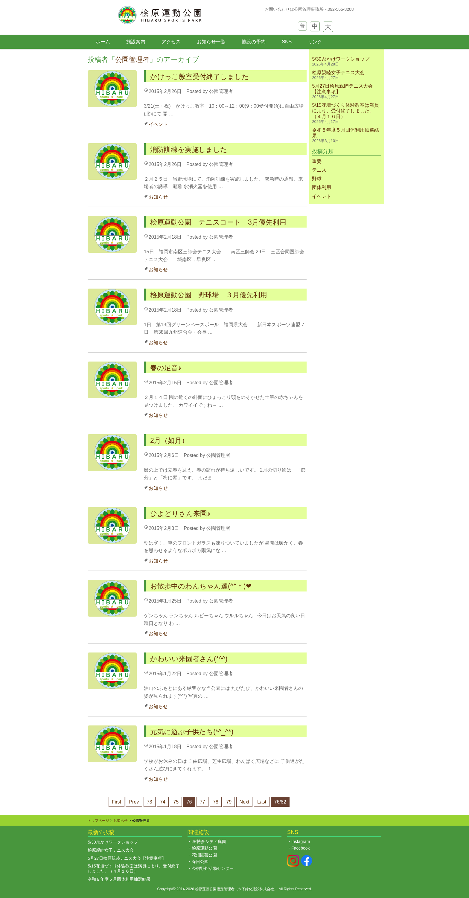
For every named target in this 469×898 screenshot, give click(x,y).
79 (229, 801)
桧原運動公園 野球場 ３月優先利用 (212, 295)
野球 (317, 178)
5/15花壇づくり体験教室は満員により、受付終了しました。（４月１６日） (345, 111)
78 (215, 801)
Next (244, 801)
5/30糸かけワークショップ (340, 59)
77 (202, 801)
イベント (158, 124)
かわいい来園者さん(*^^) (189, 659)
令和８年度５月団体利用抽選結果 (119, 879)
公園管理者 (132, 59)
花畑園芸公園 (204, 855)
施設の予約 (254, 41)
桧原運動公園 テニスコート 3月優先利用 (218, 222)
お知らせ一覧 (211, 41)
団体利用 (321, 187)
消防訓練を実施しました (188, 149)
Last (261, 801)
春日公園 (200, 861)
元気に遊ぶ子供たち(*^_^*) (192, 732)
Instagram (300, 841)
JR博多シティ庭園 (209, 841)
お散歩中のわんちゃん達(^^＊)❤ (201, 586)
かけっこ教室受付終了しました (199, 76)
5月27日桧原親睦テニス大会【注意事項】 (127, 858)
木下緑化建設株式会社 (256, 889)
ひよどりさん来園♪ (180, 513)
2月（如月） (169, 440)
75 (176, 801)
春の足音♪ (166, 368)
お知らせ (158, 196)
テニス (319, 170)
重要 (317, 161)
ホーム (103, 41)
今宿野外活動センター (213, 868)
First (116, 801)
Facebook (300, 848)
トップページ (98, 820)
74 (162, 801)
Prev (134, 801)
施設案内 (135, 41)
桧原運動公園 (204, 848)
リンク (315, 41)
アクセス (171, 41)
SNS (287, 41)
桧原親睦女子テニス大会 (340, 72)
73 (149, 801)
